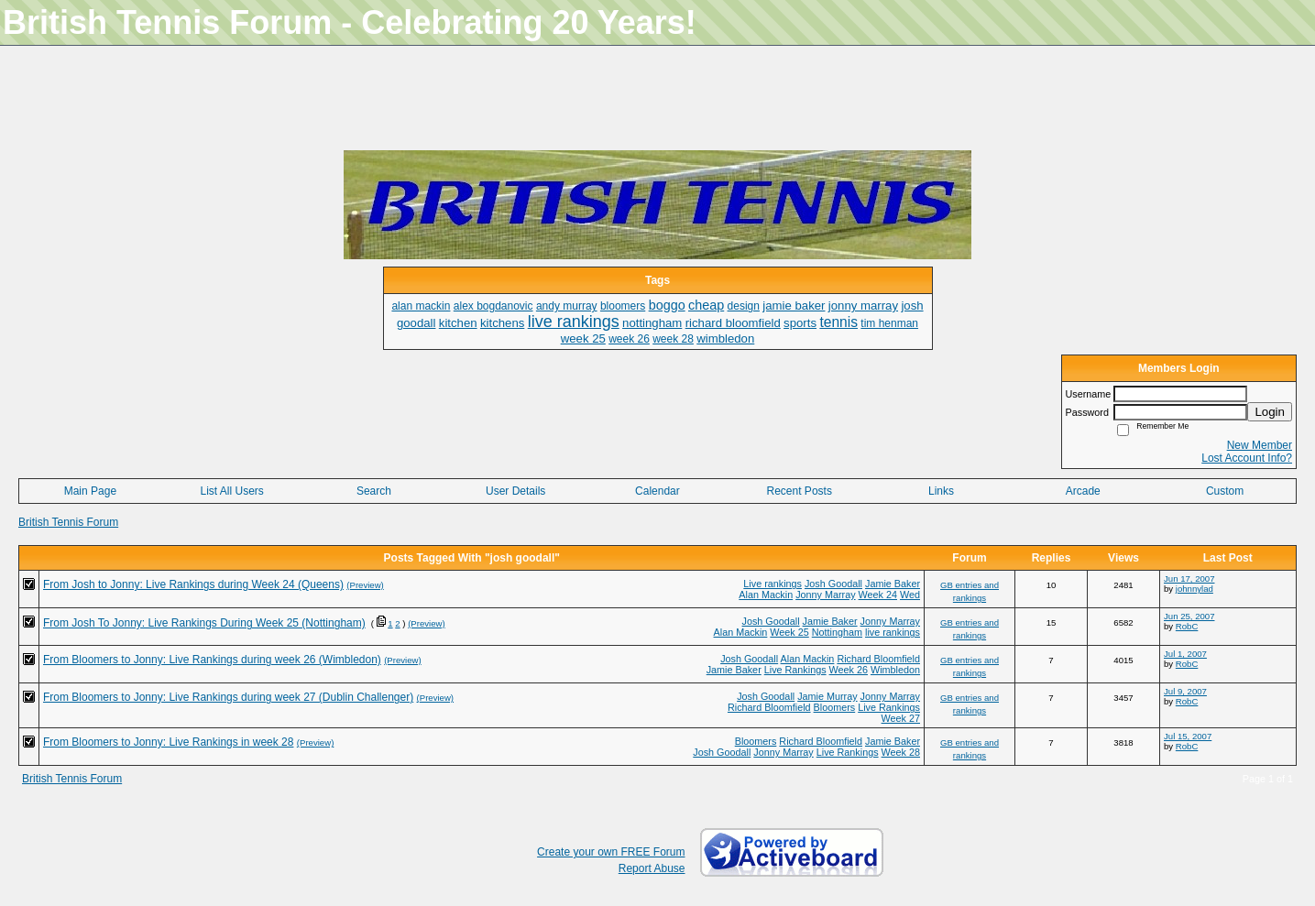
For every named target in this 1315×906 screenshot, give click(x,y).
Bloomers (835, 707)
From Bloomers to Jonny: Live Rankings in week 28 (168, 742)
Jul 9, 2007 (1185, 691)
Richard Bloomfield (878, 658)
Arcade (1083, 491)
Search (373, 491)
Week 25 (789, 632)
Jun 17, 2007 (1189, 578)
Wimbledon (895, 669)
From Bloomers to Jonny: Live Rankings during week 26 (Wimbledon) (212, 659)
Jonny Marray (825, 594)
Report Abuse (652, 868)
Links (941, 491)
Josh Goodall (833, 583)
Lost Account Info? (1246, 458)
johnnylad (1194, 589)
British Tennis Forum (68, 522)
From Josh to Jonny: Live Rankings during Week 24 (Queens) (193, 584)
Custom (1225, 491)
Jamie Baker (892, 583)
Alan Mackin (766, 594)
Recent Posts (799, 491)
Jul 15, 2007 (1187, 736)
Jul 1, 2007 (1185, 654)
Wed (910, 594)
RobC (1187, 626)
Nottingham (837, 632)
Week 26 (848, 669)
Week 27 (901, 718)
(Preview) (365, 585)
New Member (1259, 445)
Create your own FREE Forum (611, 852)
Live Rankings (795, 669)
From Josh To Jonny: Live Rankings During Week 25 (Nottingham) (204, 623)
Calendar (657, 491)
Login (1270, 412)
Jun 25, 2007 (1189, 616)
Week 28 (901, 752)
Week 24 (878, 594)
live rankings (892, 632)
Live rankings (772, 583)
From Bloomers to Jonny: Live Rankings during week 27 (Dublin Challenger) (228, 697)
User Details (515, 491)
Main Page (90, 491)
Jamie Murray (827, 696)
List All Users (231, 491)
